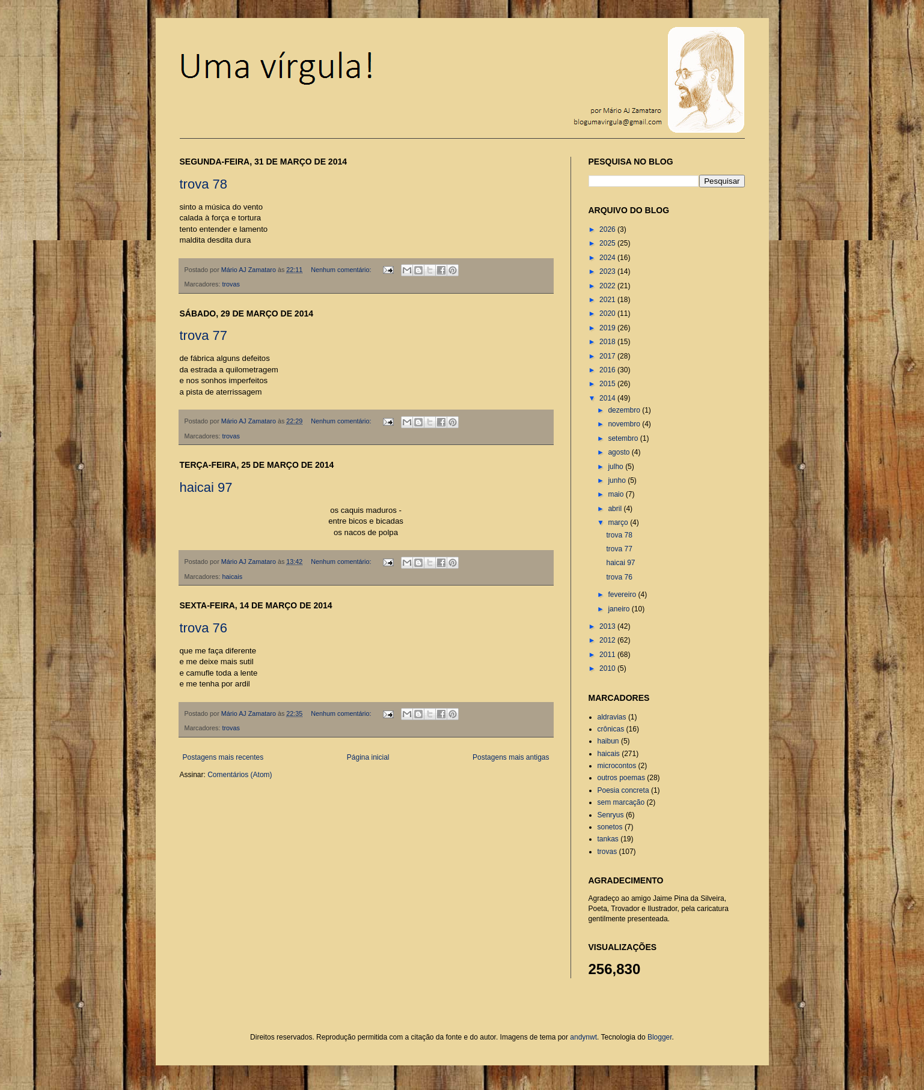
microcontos (617, 765)
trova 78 (204, 184)
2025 (608, 243)
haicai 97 (206, 487)
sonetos (610, 827)
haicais (232, 576)
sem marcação (621, 802)
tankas (608, 839)
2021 (608, 299)
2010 (608, 668)
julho (616, 466)
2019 (608, 328)
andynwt (583, 1037)
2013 (608, 626)
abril (615, 508)
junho (618, 480)
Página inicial (368, 757)
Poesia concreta (623, 790)
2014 (608, 398)
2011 (608, 654)
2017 (608, 356)
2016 (608, 370)
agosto (619, 452)
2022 (608, 286)
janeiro (619, 609)
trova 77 (204, 335)
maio (616, 494)
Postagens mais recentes (223, 757)
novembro (625, 424)
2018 (608, 342)
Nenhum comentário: (342, 269)
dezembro (625, 410)
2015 (608, 384)
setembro (624, 438)
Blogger (659, 1037)
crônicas (611, 729)
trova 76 (204, 627)
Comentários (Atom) (239, 775)
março (619, 522)
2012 (608, 640)
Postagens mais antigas (511, 757)
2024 (608, 257)
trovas (231, 284)
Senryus (611, 815)
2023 (608, 271)
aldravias (612, 717)
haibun (608, 741)
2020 (608, 313)
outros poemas (621, 778)
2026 (608, 229)
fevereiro (623, 594)
